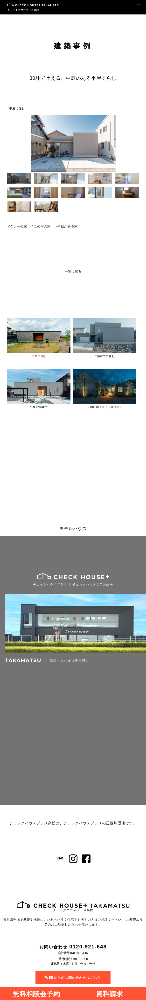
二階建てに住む (104, 356)
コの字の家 (42, 226)
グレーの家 (18, 226)
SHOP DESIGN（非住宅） (104, 407)
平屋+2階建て (39, 407)
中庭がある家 (67, 226)
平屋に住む (17, 108)
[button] (135, 143)
